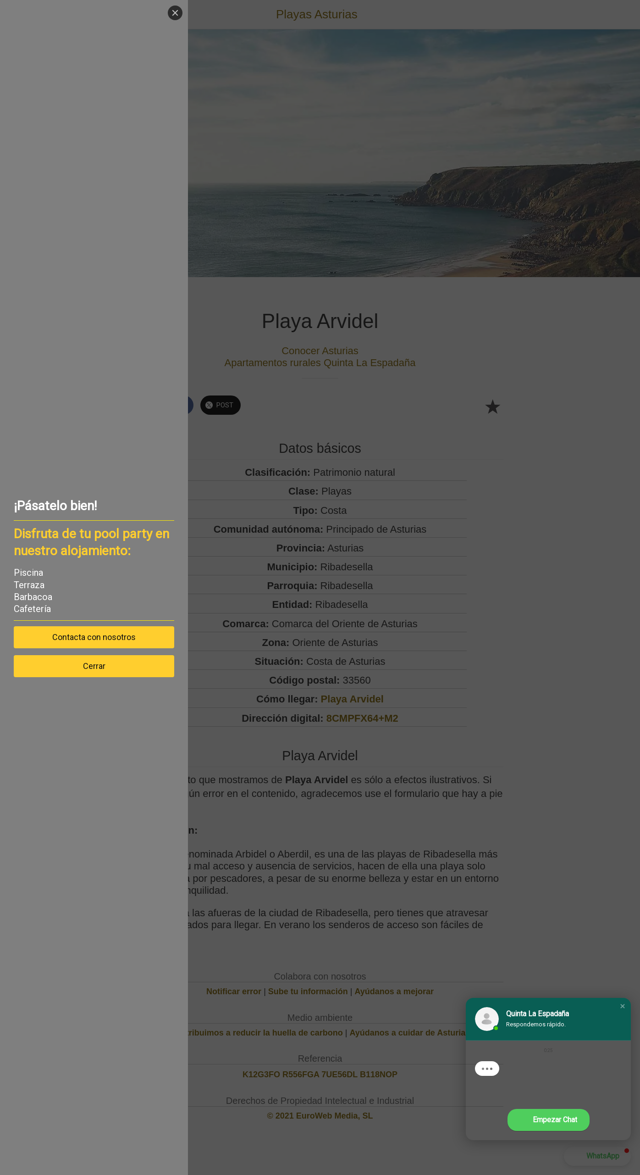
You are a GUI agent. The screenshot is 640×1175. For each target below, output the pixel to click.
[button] (622, 1006)
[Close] (36, 13)
